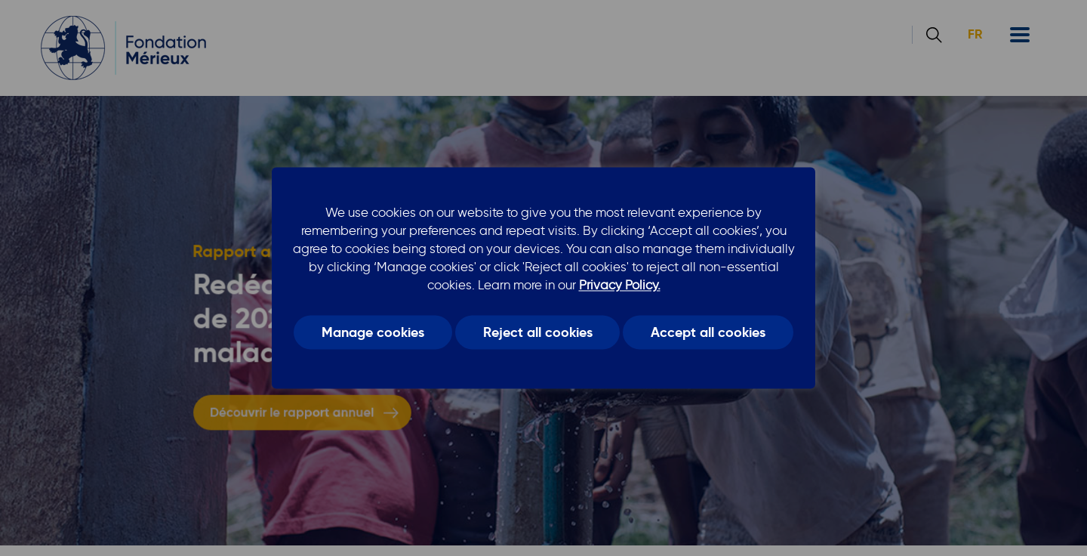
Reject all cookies (538, 332)
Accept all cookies (708, 332)
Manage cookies (373, 332)
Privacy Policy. (620, 284)
